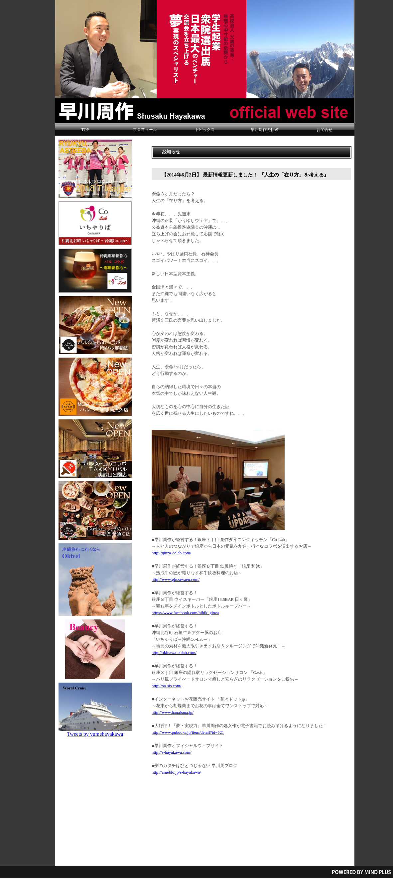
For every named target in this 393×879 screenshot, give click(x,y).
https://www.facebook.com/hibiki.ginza (185, 612)
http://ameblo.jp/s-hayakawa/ (176, 772)
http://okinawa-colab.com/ (174, 652)
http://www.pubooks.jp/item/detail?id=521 (188, 732)
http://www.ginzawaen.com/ (175, 579)
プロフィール (145, 129)
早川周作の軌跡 (265, 129)
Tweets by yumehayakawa (95, 734)
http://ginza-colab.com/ (171, 553)
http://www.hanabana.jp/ (173, 712)
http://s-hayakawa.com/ (172, 752)
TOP (85, 129)
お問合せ (324, 129)
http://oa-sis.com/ (166, 686)
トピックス (205, 129)
